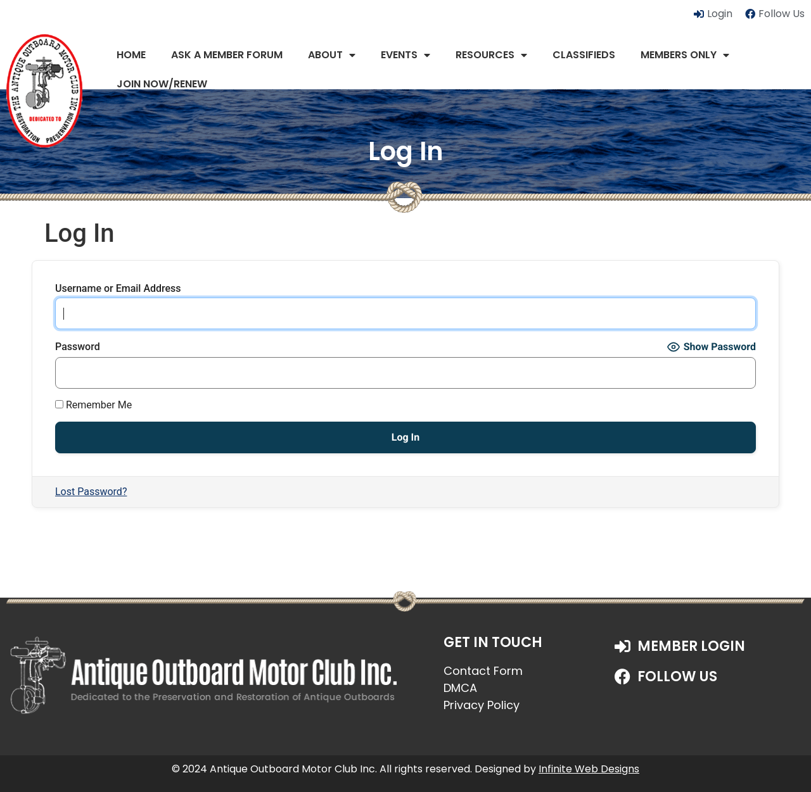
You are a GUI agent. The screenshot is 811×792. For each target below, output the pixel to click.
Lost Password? (91, 492)
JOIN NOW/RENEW (162, 84)
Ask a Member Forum (227, 54)
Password (77, 347)
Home (131, 54)
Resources (491, 55)
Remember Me (93, 405)
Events (405, 55)
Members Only (685, 55)
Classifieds (583, 54)
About (331, 55)
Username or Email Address (118, 289)
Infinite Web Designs (589, 769)
